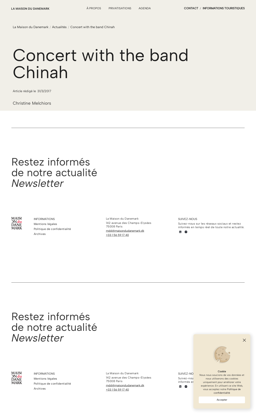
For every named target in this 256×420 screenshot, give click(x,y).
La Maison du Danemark (30, 27)
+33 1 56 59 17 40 (117, 235)
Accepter (222, 399)
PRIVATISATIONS (120, 8)
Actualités (59, 27)
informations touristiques (224, 8)
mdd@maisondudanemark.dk (125, 230)
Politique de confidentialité (227, 391)
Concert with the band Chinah (92, 27)
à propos (94, 8)
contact (191, 8)
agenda (145, 8)
